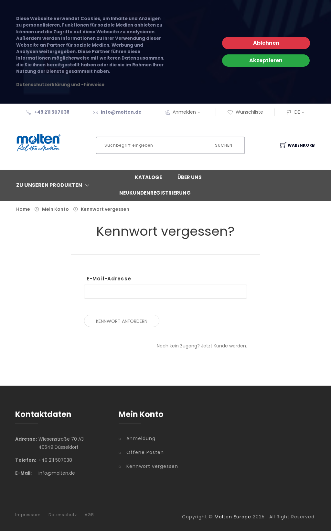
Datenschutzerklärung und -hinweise (60, 85)
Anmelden (188, 112)
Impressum (28, 515)
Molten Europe (233, 517)
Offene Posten (145, 452)
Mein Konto (55, 209)
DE (297, 112)
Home (23, 209)
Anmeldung (140, 438)
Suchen (223, 145)
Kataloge (148, 177)
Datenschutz (62, 515)
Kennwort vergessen (105, 209)
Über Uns (189, 177)
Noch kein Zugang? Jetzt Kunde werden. (202, 346)
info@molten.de (121, 112)
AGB (89, 515)
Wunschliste (245, 112)
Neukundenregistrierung (155, 192)
